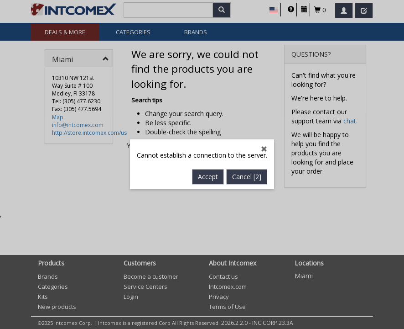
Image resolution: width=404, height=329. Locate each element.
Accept (208, 177)
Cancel (246, 177)
